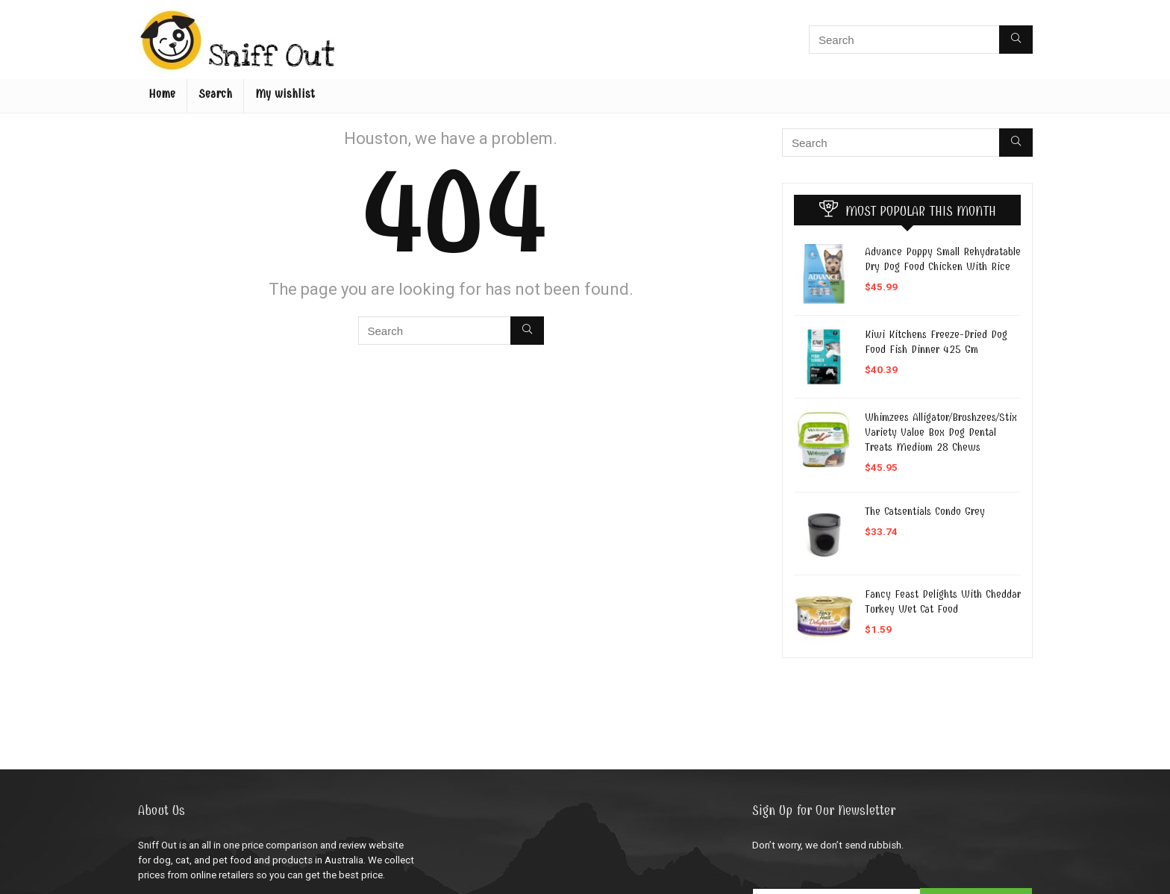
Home (161, 94)
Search (215, 94)
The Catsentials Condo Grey (925, 511)
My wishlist (285, 94)
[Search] (1016, 39)
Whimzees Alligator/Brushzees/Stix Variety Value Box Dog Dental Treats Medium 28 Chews (941, 432)
